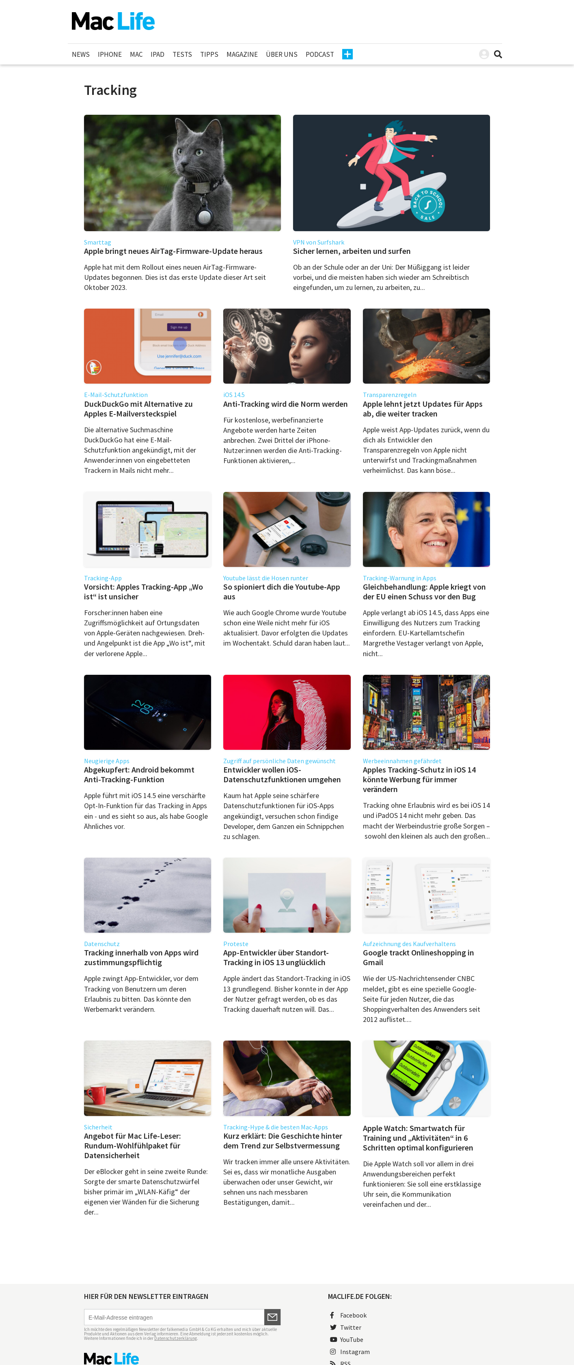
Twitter (345, 1327)
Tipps (209, 54)
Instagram (350, 1352)
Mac (136, 54)
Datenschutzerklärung (175, 1338)
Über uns (282, 54)
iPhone (110, 54)
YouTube (346, 1339)
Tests (182, 54)
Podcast (320, 54)
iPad (157, 54)
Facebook (348, 1315)
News (81, 54)
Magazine (242, 54)
